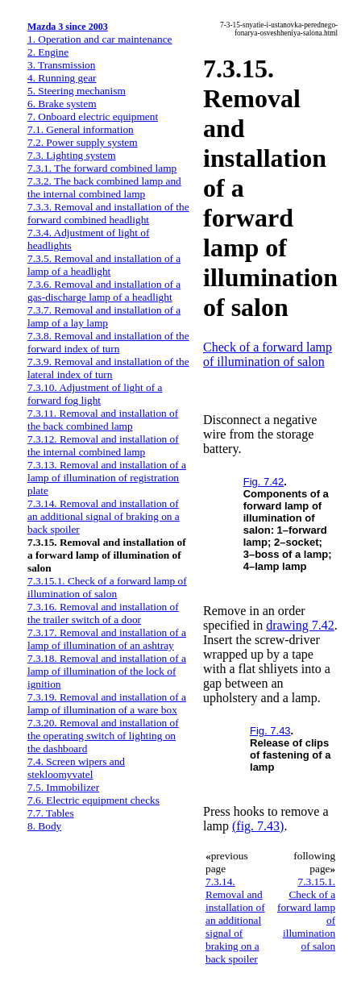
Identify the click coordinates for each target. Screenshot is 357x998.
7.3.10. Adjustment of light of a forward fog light (94, 393)
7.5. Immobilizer (63, 787)
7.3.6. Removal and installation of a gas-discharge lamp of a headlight (104, 290)
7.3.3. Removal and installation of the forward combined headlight (108, 213)
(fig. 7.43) (258, 826)
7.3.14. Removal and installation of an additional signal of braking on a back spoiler (103, 516)
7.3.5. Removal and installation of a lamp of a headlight (104, 264)
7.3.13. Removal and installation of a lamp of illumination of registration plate (106, 478)
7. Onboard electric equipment (92, 116)
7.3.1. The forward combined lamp (101, 168)
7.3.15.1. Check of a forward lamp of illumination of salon (107, 587)
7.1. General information (80, 129)
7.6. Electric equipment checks (93, 800)
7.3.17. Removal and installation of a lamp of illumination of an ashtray (106, 638)
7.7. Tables (50, 813)
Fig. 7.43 (270, 731)
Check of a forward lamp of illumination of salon (267, 354)
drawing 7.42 (300, 625)
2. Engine (47, 52)
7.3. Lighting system (71, 155)
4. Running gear (62, 78)
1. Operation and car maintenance (99, 39)
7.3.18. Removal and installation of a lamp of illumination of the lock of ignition (106, 671)
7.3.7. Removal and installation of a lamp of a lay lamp (104, 316)
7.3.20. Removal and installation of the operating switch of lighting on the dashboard (103, 736)
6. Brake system (62, 104)
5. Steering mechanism (76, 91)
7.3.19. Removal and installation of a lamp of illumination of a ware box (106, 703)
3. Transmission (61, 65)
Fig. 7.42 (263, 482)
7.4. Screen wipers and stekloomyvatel (76, 767)
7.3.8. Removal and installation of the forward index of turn (108, 342)
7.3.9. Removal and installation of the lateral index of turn (108, 368)
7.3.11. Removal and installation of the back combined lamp (102, 419)
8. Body (44, 826)
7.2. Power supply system (82, 142)
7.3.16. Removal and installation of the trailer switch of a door (103, 613)
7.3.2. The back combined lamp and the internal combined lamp (104, 187)
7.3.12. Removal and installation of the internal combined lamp (103, 445)
